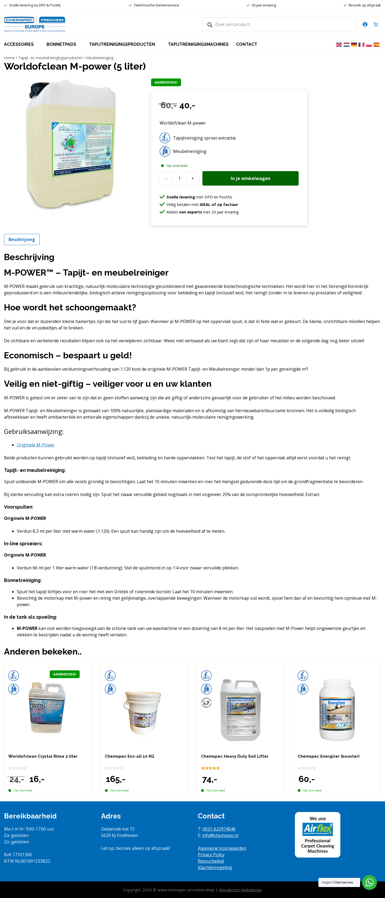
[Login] (365, 24)
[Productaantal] (179, 178)
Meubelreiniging (99, 57)
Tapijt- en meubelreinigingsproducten (50, 57)
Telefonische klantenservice (156, 5)
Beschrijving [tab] (22, 239)
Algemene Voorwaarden (222, 848)
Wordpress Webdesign (240, 889)
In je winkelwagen (250, 178)
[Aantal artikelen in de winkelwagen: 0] (375, 24)
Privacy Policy (211, 855)
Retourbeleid (211, 861)
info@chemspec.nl (220, 835)
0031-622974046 (219, 829)
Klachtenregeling (215, 867)
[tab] (36, 445)
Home (9, 57)
